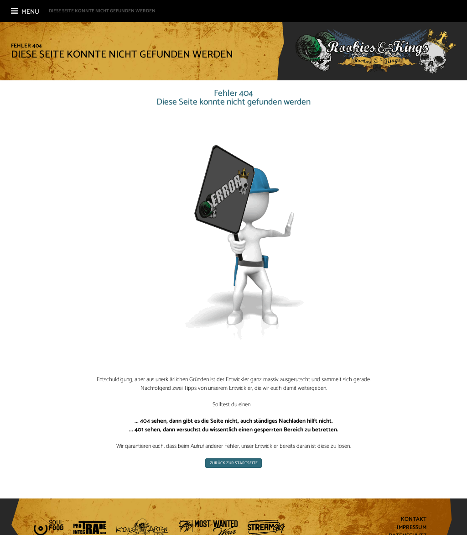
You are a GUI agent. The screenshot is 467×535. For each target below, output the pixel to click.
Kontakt (413, 520)
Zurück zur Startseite (234, 463)
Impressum (411, 528)
